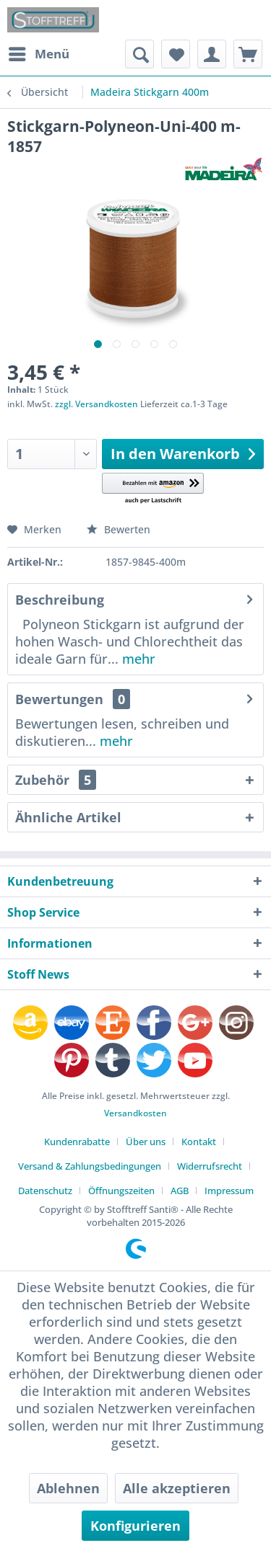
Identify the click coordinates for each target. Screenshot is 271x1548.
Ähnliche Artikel (68, 817)
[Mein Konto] (211, 54)
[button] (153, 489)
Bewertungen (59, 699)
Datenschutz (45, 1190)
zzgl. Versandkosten (96, 404)
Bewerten (118, 529)
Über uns (145, 1141)
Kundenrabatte (77, 1141)
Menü (39, 52)
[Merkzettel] (175, 54)
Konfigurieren (135, 1525)
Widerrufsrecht (209, 1166)
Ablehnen (68, 1488)
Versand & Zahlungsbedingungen (89, 1166)
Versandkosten (135, 1113)
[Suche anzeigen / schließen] (139, 54)
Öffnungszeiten (121, 1190)
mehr (137, 658)
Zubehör (55, 779)
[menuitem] (38, 54)
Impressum (229, 1190)
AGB (180, 1190)
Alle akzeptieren (177, 1488)
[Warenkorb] (247, 54)
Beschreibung (59, 599)
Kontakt (198, 1141)
